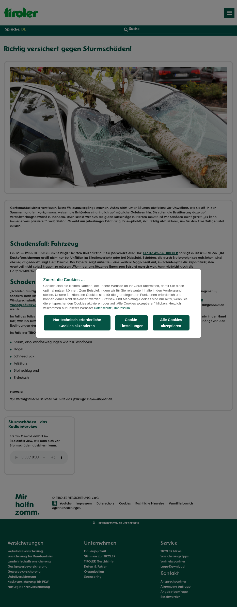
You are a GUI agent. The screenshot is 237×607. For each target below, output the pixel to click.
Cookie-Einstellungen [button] (132, 323)
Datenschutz (103, 308)
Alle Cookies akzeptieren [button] (171, 323)
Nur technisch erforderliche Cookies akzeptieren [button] (77, 323)
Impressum (122, 308)
